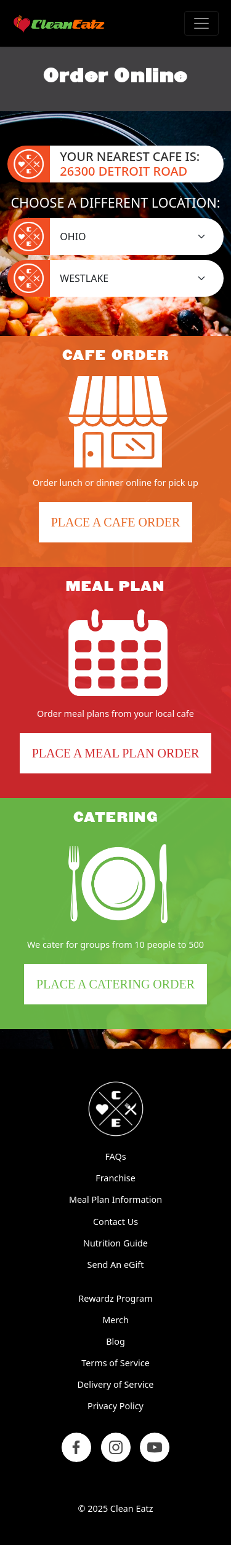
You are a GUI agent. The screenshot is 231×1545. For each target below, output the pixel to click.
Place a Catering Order (121, 988)
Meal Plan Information (115, 1199)
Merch (115, 1320)
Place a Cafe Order (121, 526)
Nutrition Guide (115, 1243)
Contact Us (115, 1221)
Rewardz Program (115, 1298)
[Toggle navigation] (201, 23)
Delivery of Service (116, 1384)
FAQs (115, 1156)
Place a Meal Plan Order (116, 753)
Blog (115, 1341)
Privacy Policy (115, 1406)
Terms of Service (115, 1363)
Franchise (115, 1178)
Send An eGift (115, 1264)
